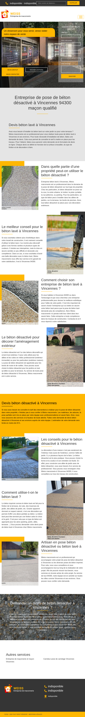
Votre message (65, 64)
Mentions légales (35, 714)
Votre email (64, 48)
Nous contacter (12, 74)
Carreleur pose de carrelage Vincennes (58, 659)
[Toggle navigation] (81, 17)
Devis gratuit (13, 70)
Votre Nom (64, 32)
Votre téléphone (66, 56)
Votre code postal (66, 40)
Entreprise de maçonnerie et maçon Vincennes (20, 660)
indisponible (16, 3)
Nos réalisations (36, 70)
